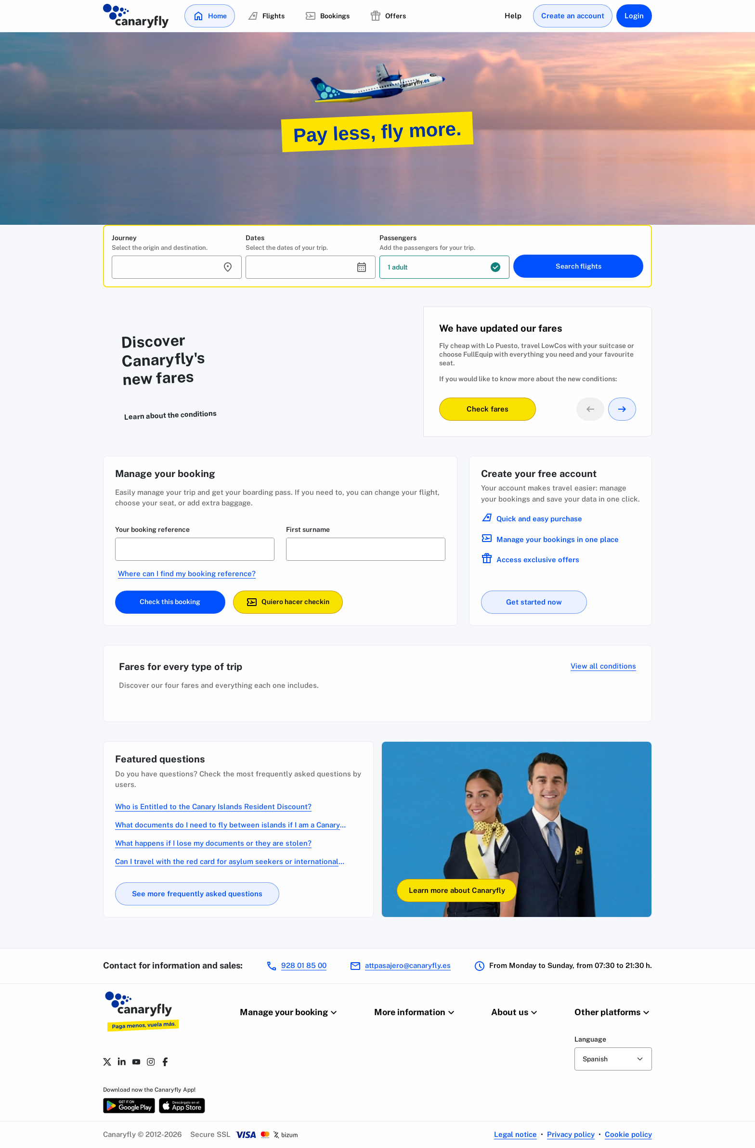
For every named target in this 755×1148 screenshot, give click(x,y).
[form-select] (613, 1059)
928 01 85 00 (303, 965)
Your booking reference (152, 529)
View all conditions (603, 666)
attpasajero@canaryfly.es (408, 965)
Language (590, 1039)
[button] (177, 267)
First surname (308, 529)
